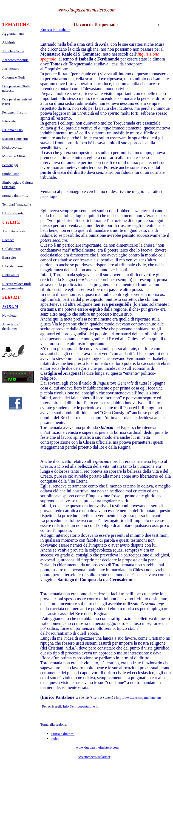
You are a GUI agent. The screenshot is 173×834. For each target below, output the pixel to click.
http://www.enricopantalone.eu (138, 698)
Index (55, 739)
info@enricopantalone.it (80, 706)
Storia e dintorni (63, 734)
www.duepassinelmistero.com (97, 747)
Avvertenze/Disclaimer (94, 757)
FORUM (10, 306)
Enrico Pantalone (55, 29)
